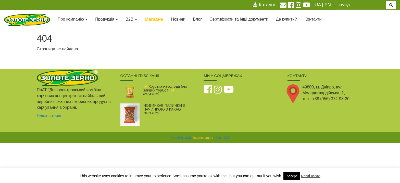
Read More (310, 176)
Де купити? (286, 19)
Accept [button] (291, 176)
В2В (131, 19)
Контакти (313, 19)
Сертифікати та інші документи (238, 19)
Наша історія (49, 115)
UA (318, 4)
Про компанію (73, 19)
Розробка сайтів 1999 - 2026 (200, 138)
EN (327, 4)
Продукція (106, 19)
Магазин (154, 19)
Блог (197, 19)
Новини (178, 19)
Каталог (264, 4)
